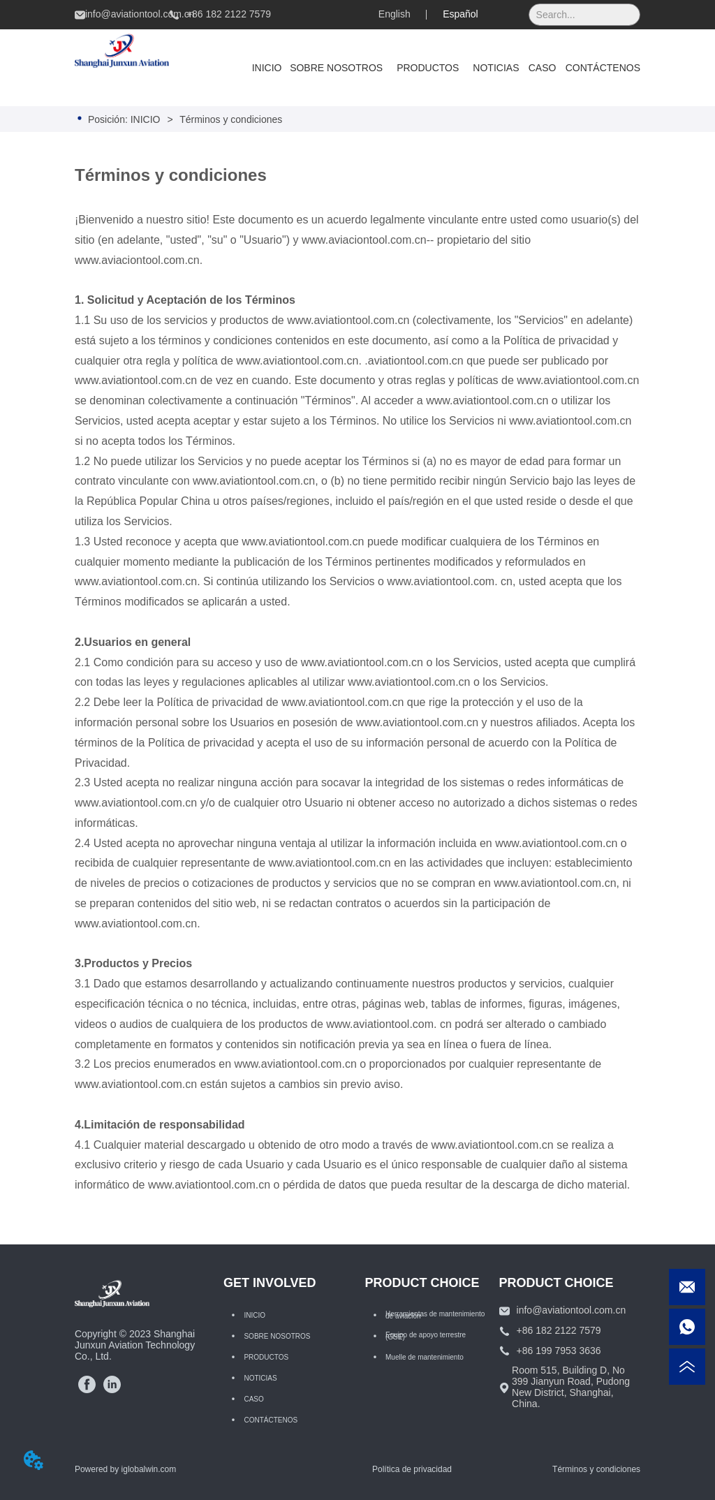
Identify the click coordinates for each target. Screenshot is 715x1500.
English (394, 14)
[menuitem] (428, 67)
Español (460, 14)
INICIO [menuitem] (267, 67)
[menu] (442, 67)
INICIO (145, 119)
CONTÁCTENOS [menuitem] (603, 67)
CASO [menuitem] (542, 67)
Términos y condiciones (230, 119)
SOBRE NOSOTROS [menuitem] (336, 67)
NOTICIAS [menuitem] (496, 67)
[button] (428, 68)
